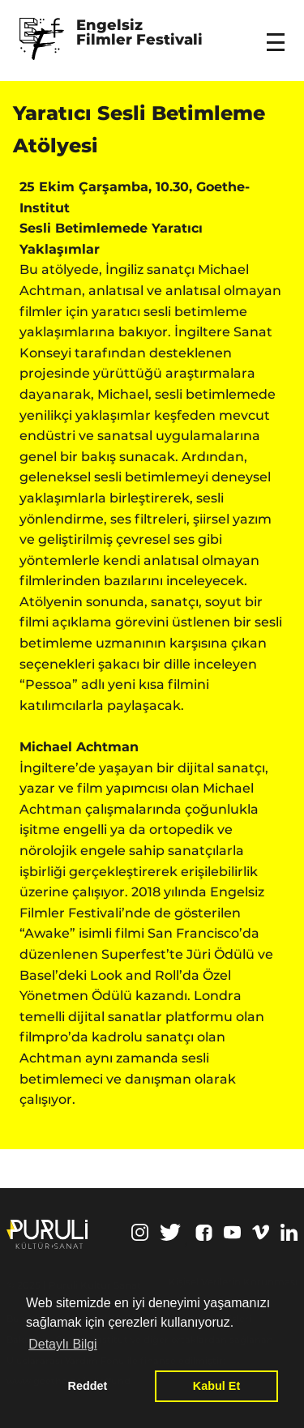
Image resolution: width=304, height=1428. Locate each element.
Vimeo (260, 1232)
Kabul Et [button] (216, 1385)
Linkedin (289, 1232)
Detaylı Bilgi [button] (62, 1344)
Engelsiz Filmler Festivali (139, 33)
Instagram (139, 1232)
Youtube (232, 1232)
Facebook (203, 1233)
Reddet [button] (88, 1385)
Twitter (170, 1232)
